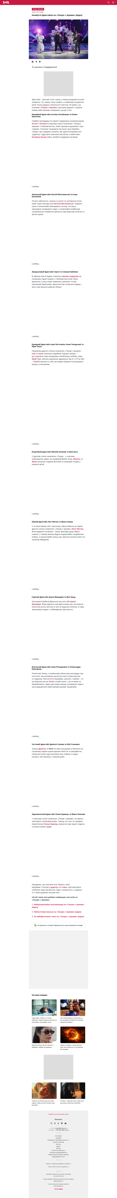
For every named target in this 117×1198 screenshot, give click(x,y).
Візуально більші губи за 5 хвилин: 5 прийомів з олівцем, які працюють (42, 1046)
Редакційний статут (58, 1156)
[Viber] (40, 62)
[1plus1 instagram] (51, 1123)
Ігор (33, 354)
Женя (34, 462)
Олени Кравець (51, 824)
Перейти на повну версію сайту (58, 1114)
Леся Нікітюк (77, 529)
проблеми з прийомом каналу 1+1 (58, 1140)
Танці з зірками (38, 9)
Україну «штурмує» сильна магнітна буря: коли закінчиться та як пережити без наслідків (71, 1047)
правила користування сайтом (58, 1154)
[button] (113, 2)
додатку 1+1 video (58, 887)
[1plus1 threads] (55, 1124)
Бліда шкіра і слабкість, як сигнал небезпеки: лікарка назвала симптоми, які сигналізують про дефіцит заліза (44, 1020)
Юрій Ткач (36, 359)
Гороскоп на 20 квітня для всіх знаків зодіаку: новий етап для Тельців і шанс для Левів (43, 1103)
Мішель (76, 459)
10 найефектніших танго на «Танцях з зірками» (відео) (59, 916)
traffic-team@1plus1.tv (58, 1186)
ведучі (58, 1146)
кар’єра (58, 1144)
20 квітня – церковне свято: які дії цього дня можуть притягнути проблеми (72, 1102)
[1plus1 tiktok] (58, 1124)
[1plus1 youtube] (65, 1123)
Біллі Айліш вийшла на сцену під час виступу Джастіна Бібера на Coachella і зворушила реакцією (72, 1020)
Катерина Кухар (39, 137)
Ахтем (35, 124)
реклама (58, 1138)
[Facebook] (32, 62)
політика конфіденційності (58, 1152)
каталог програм (58, 1142)
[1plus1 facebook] (62, 1123)
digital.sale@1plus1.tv (58, 1181)
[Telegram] (36, 62)
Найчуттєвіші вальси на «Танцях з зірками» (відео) (57, 912)
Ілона (40, 354)
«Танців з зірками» (49, 107)
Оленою (43, 124)
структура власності (58, 1150)
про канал (58, 1136)
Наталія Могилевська (64, 204)
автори (58, 1148)
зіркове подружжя (70, 276)
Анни (51, 681)
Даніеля (42, 749)
